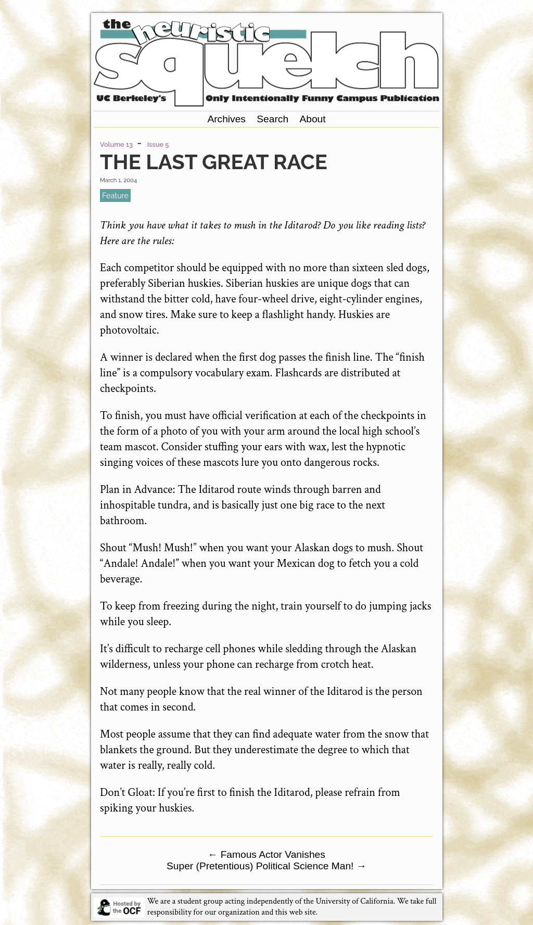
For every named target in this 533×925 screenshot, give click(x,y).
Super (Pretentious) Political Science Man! (266, 865)
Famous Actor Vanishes (266, 854)
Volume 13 (116, 144)
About (312, 118)
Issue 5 (158, 144)
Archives (226, 118)
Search (272, 118)
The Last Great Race (213, 161)
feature (115, 195)
